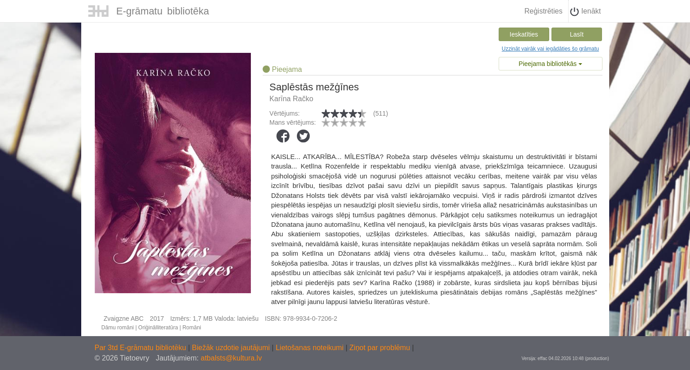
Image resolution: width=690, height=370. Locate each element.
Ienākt (585, 11)
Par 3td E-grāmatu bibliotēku (141, 347)
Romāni (191, 327)
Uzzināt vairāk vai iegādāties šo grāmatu (550, 49)
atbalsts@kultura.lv (231, 358)
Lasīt (576, 34)
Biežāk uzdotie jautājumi (232, 347)
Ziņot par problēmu (379, 347)
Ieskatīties (523, 34)
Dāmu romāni (118, 327)
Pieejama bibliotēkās (550, 63)
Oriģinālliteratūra (158, 327)
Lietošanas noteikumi (311, 347)
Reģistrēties (543, 11)
